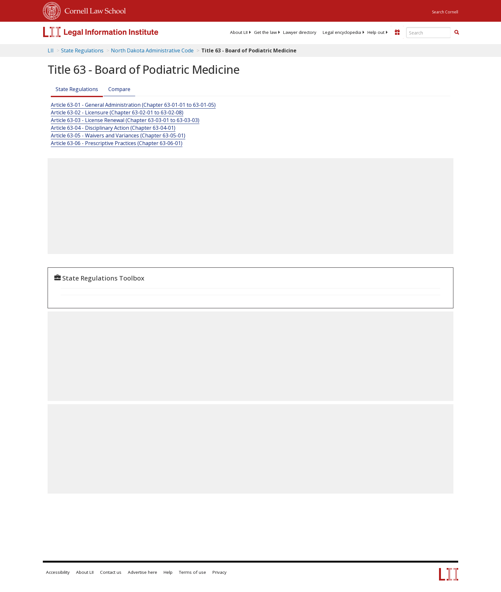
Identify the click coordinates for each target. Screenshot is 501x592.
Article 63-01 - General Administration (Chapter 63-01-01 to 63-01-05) (133, 104)
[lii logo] (114, 32)
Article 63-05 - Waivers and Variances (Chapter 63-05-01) (118, 135)
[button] (456, 32)
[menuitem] (239, 32)
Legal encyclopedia (342, 32)
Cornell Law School (93, 10)
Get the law (265, 32)
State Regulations (82, 50)
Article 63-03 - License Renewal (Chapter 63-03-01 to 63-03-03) (125, 120)
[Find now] (457, 32)
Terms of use (192, 572)
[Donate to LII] (397, 32)
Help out (375, 32)
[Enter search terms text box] (428, 32)
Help (168, 572)
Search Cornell (445, 12)
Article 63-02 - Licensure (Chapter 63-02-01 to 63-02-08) (117, 112)
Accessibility (58, 572)
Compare (119, 89)
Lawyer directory (299, 32)
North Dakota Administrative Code (152, 50)
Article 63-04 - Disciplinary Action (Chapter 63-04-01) (113, 127)
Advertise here (142, 572)
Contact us (110, 572)
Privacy (219, 572)
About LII (239, 32)
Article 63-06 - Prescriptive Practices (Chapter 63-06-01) (116, 143)
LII (51, 50)
